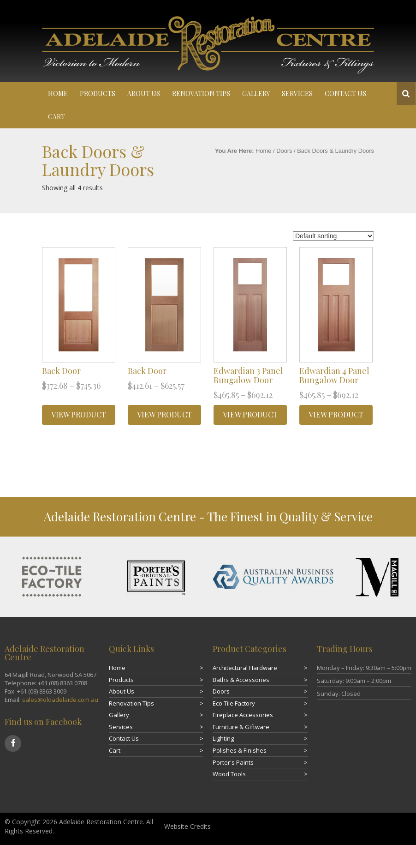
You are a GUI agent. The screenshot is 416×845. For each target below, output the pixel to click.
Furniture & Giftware (241, 727)
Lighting (223, 738)
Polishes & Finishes (240, 750)
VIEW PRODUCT (78, 414)
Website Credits (187, 826)
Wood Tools (229, 774)
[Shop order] (333, 236)
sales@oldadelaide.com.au (60, 699)
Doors (284, 150)
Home (58, 93)
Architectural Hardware (245, 668)
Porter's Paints (233, 762)
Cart (56, 116)
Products (97, 93)
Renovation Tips (201, 93)
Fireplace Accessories (243, 715)
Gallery (256, 93)
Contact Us (345, 93)
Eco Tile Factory (234, 703)
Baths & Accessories (241, 680)
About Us (143, 93)
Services (297, 93)
